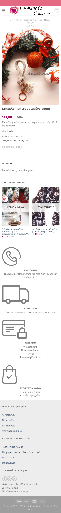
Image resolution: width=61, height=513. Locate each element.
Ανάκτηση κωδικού (12, 430)
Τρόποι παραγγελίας (12, 446)
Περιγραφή (7, 163)
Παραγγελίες (8, 420)
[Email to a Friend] (14, 147)
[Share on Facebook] (4, 147)
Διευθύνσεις (8, 425)
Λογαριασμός (8, 414)
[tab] (30, 163)
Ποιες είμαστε (9, 457)
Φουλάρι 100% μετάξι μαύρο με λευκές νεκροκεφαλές (44, 230)
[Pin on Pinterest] (19, 147)
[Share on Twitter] (9, 147)
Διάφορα (38, 20)
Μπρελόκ (47, 20)
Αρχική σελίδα (15, 20)
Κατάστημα (27, 20)
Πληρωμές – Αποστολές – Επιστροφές (21, 452)
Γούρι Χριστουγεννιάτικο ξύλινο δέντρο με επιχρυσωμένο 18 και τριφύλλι (15, 231)
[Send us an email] (14, 478)
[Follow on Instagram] (9, 478)
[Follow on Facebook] (4, 478)
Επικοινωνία (8, 462)
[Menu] (3, 10)
